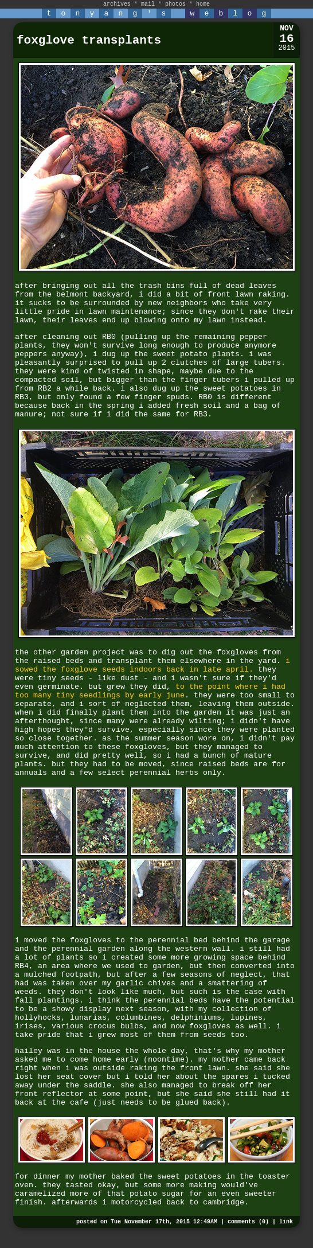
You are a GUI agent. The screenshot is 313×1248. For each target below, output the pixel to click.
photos (175, 4)
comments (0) (248, 1222)
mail (148, 4)
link (286, 1222)
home (203, 4)
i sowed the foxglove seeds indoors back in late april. (152, 665)
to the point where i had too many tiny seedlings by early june (150, 691)
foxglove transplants (89, 40)
